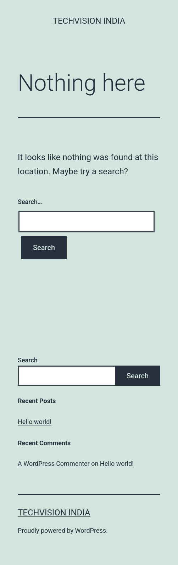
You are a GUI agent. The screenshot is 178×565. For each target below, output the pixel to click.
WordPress (90, 530)
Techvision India (89, 21)
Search (28, 360)
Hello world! (34, 421)
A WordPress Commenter (54, 463)
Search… (30, 201)
